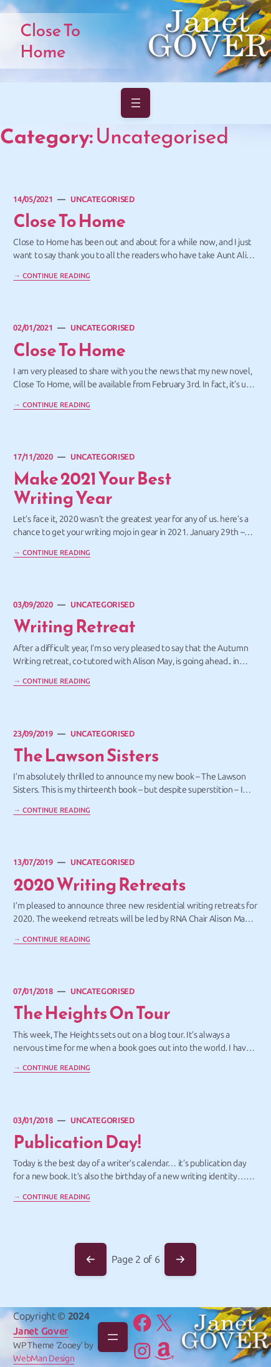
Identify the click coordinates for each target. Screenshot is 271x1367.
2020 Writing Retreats (99, 885)
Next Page (179, 1259)
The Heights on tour (91, 1013)
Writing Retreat (74, 626)
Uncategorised (102, 199)
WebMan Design (43, 1358)
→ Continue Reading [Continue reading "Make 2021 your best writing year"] (51, 552)
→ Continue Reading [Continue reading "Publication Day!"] (51, 1196)
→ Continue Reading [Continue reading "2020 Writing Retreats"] (51, 939)
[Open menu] (136, 103)
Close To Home (69, 221)
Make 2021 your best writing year (92, 489)
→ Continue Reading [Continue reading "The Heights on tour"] (51, 1067)
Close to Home (69, 350)
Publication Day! (77, 1142)
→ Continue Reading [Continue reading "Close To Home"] (51, 275)
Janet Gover (40, 1331)
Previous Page (90, 1259)
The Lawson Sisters (86, 755)
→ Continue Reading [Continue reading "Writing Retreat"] (51, 681)
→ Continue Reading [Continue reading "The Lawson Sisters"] (51, 810)
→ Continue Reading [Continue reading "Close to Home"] (51, 404)
